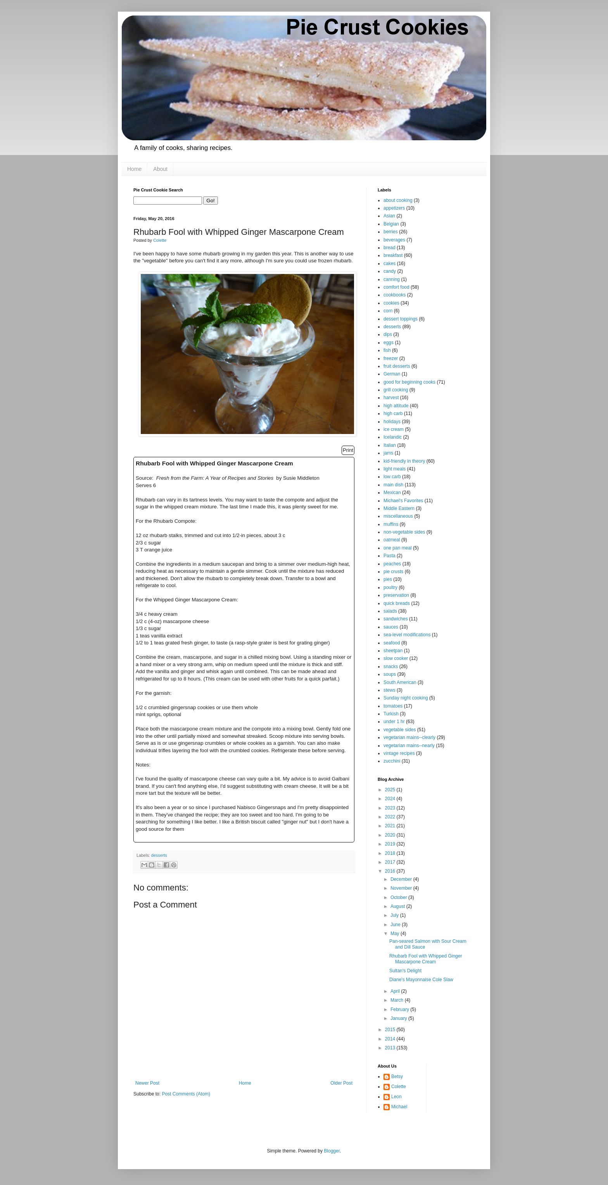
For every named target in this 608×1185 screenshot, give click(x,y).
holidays (392, 421)
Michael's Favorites (403, 500)
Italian (389, 445)
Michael (399, 1106)
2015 (391, 1029)
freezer (390, 358)
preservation (396, 595)
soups (389, 674)
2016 (391, 871)
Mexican (392, 492)
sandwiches (395, 619)
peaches (392, 564)
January (399, 1018)
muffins (390, 524)
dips (387, 334)
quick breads (396, 603)
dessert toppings (400, 319)
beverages (394, 240)
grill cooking (395, 390)
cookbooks (394, 295)
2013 (391, 1048)
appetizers (394, 208)
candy (389, 271)
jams (388, 453)
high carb (392, 413)
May (395, 933)
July (395, 915)
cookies (391, 303)
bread (389, 247)
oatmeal (391, 540)
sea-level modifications (406, 634)
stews (389, 690)
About (160, 169)
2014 (391, 1039)
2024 (391, 798)
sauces (390, 627)
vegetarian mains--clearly (409, 737)
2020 (391, 835)
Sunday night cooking (405, 698)
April (395, 991)
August (398, 906)
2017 (391, 862)
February (400, 1009)
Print (348, 450)
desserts (159, 855)
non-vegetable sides (404, 532)
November (401, 888)
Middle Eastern (399, 508)
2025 (391, 789)
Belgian (391, 224)
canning (391, 279)
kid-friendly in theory (404, 461)
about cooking (398, 200)
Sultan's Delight (405, 970)
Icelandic (392, 437)
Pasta (389, 555)
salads (390, 611)
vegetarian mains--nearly (409, 745)
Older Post (341, 1083)
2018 (391, 853)
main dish (393, 484)
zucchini (391, 761)
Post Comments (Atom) (186, 1094)
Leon (396, 1096)
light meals (394, 469)
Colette (398, 1086)
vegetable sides (399, 729)
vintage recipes (399, 753)
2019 (391, 844)
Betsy (397, 1076)
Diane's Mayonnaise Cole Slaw (421, 979)
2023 (391, 808)
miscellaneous (398, 516)
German (391, 374)
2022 (391, 817)
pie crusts (393, 571)
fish (387, 350)
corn (387, 310)
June (396, 924)
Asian (389, 216)
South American (399, 682)
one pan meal (397, 548)
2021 (391, 825)
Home (134, 169)
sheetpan (392, 650)
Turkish (391, 714)
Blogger (332, 1151)
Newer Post (147, 1083)
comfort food (396, 287)
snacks (390, 666)
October (399, 897)
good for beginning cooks (409, 382)
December (401, 879)
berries (390, 231)
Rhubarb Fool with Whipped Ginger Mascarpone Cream (425, 958)
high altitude (396, 405)
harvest (391, 397)
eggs (388, 342)
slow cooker (395, 658)
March (397, 1000)
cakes (389, 263)
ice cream (393, 429)
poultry (390, 587)
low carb (392, 476)
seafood (391, 643)
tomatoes (392, 706)
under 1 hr (394, 721)
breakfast (392, 255)
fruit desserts (396, 366)
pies (387, 579)
